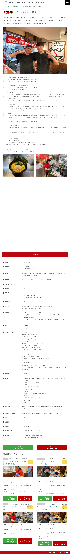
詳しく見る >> (30, 464)
